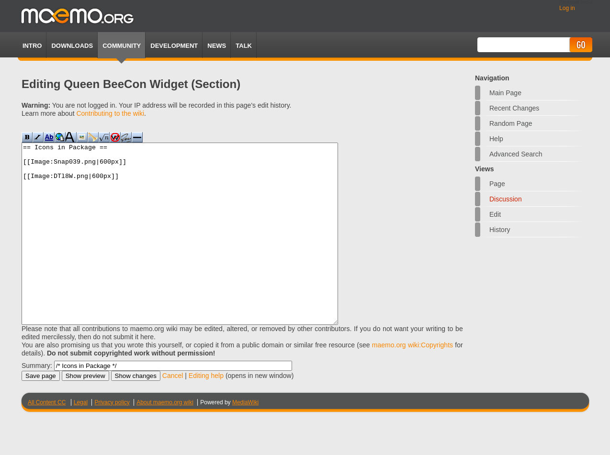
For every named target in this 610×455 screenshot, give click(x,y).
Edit (495, 214)
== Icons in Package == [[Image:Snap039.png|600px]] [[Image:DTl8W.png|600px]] (199, 252)
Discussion (505, 199)
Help (496, 139)
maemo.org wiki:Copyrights (412, 381)
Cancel (172, 411)
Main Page (505, 93)
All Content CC (47, 438)
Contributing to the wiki (110, 113)
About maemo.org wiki (164, 438)
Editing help (206, 411)
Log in (567, 8)
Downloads (72, 45)
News (216, 45)
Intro (32, 45)
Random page (510, 123)
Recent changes (514, 108)
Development (174, 45)
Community (121, 45)
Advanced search (515, 154)
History (499, 229)
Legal (81, 438)
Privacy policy (111, 438)
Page (497, 184)
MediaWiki (245, 438)
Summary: (37, 401)
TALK (244, 45)
